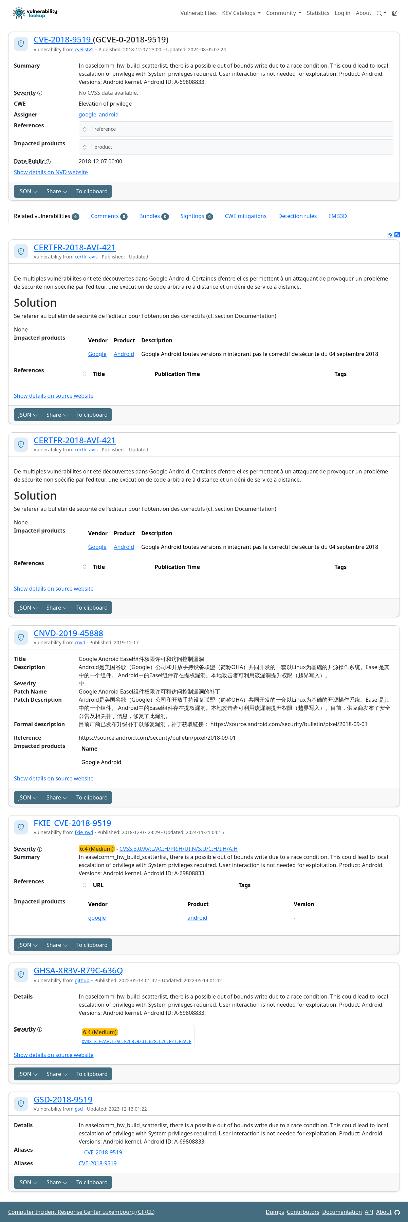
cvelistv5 (84, 49)
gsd (79, 1109)
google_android (99, 114)
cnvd (80, 642)
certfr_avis (86, 256)
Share (57, 191)
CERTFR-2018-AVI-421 (75, 247)
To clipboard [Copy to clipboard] (92, 191)
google (97, 917)
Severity (28, 92)
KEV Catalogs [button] (239, 13)
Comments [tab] (109, 216)
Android (124, 354)
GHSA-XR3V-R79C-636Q (78, 970)
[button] (381, 13)
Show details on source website (54, 395)
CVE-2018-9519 (63, 39)
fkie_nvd (84, 832)
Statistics (318, 13)
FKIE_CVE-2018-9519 (72, 822)
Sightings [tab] (197, 216)
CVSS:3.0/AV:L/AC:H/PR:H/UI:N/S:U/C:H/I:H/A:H (178, 848)
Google (97, 354)
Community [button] (281, 13)
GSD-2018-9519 (63, 1099)
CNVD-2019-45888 (68, 633)
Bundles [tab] (154, 216)
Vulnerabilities (199, 13)
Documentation (342, 1212)
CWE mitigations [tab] (245, 216)
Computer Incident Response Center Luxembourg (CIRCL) (81, 1212)
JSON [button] (28, 191)
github (82, 980)
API (369, 1212)
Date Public (32, 161)
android (197, 917)
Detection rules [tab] (297, 216)
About (363, 13)
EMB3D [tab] (338, 216)
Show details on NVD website (51, 172)
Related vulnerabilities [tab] (46, 216)
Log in (342, 13)
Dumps (275, 1212)
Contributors (303, 1212)
